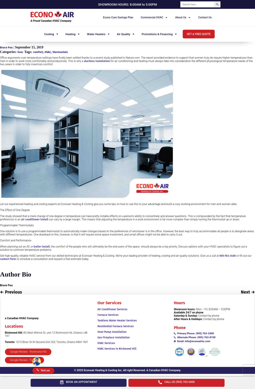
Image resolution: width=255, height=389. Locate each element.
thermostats (60, 52)
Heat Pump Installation (111, 331)
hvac (20, 52)
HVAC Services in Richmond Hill (116, 348)
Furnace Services (108, 314)
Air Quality (126, 34)
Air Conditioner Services (112, 309)
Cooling (51, 34)
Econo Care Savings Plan (118, 17)
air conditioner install (34, 219)
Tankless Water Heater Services (117, 320)
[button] (199, 34)
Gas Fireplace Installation (113, 337)
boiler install (42, 246)
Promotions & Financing (159, 34)
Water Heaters (98, 34)
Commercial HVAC (154, 17)
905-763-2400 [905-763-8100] (227, 255)
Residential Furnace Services (115, 326)
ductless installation (97, 61)
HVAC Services (106, 343)
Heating (72, 34)
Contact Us (205, 17)
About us (183, 17)
